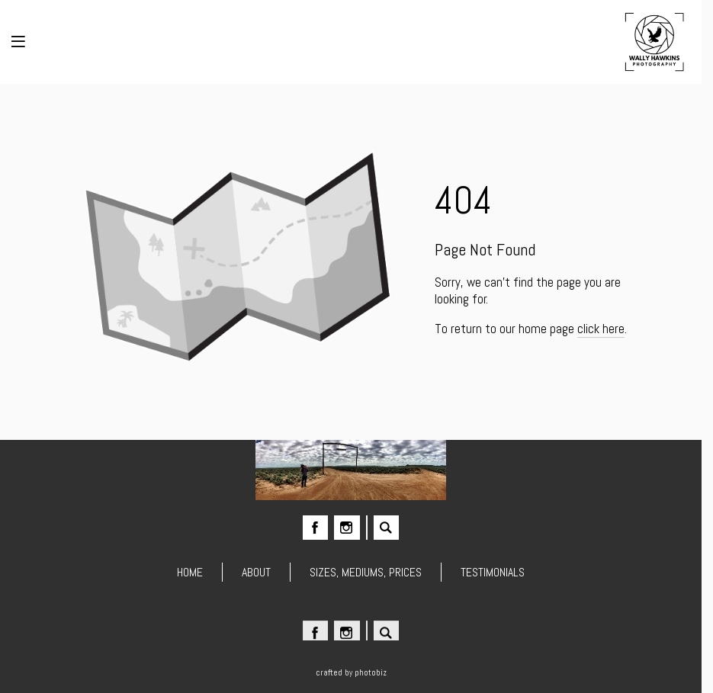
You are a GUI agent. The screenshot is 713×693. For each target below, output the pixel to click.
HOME (190, 572)
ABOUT (256, 572)
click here (601, 328)
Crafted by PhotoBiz (351, 672)
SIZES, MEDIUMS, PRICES (366, 572)
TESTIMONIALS (493, 572)
